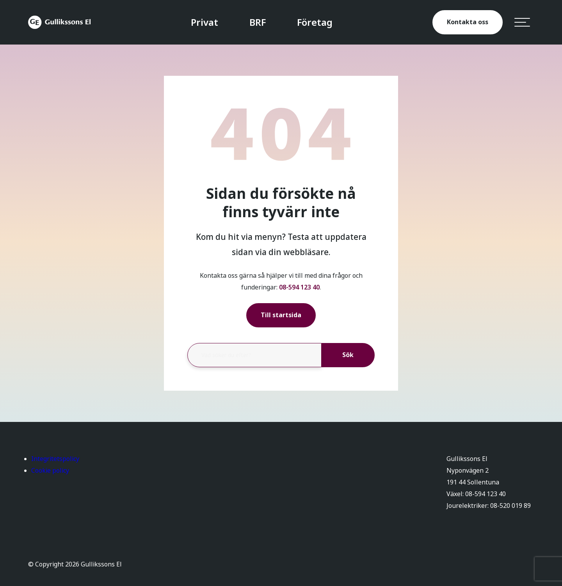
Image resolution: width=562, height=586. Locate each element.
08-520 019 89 (510, 505)
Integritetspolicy (55, 458)
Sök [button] (348, 354)
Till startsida (281, 315)
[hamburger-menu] (522, 22)
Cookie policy (50, 470)
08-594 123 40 (299, 287)
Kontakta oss (467, 22)
